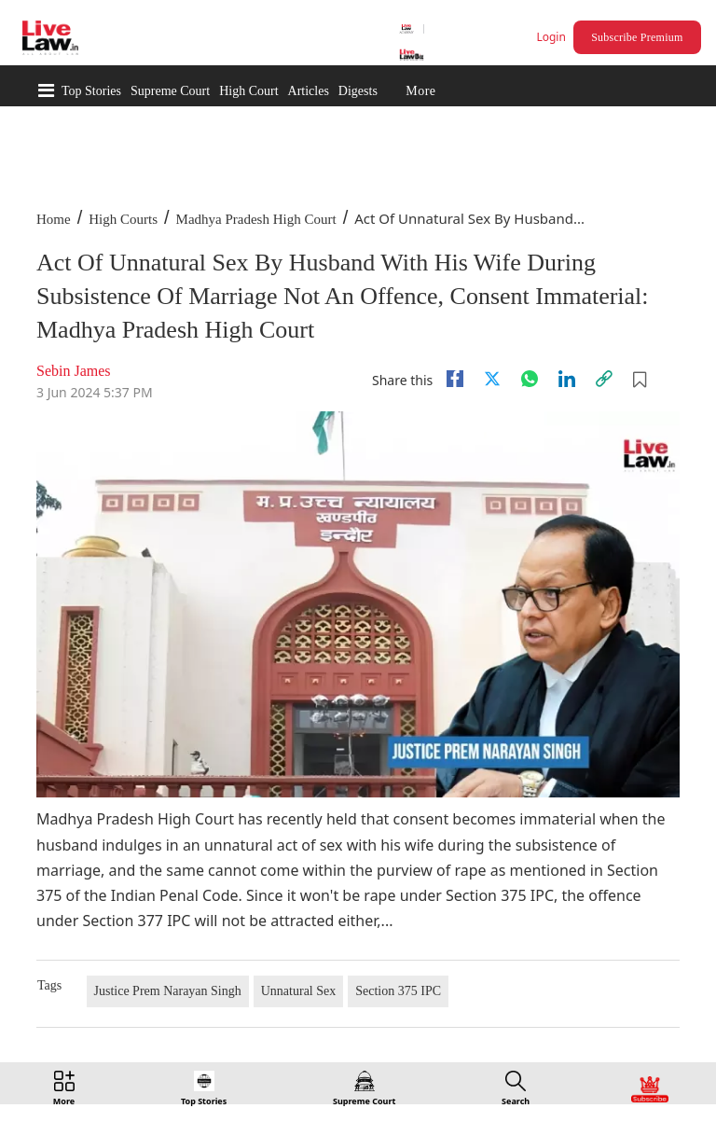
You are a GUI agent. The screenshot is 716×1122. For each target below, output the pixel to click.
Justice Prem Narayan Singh (167, 991)
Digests (358, 91)
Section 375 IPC (398, 991)
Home (53, 219)
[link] (604, 378)
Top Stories (91, 91)
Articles (308, 91)
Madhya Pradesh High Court (256, 219)
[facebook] (455, 378)
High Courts (123, 219)
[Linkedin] (566, 378)
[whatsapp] (529, 378)
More (420, 91)
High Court (248, 91)
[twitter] (492, 378)
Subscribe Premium (636, 37)
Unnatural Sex (298, 991)
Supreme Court (170, 91)
